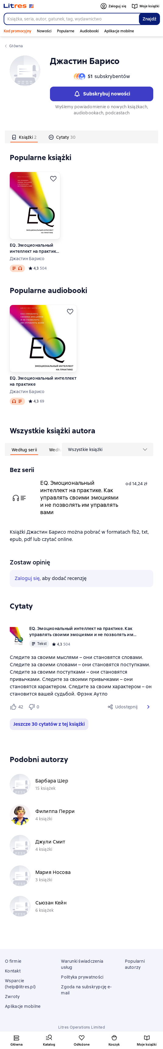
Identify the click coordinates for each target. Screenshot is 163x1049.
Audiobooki (89, 31)
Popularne (65, 31)
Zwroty (12, 996)
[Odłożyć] (53, 178)
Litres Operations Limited (81, 1027)
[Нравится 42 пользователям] (16, 707)
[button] (148, 707)
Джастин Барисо (27, 258)
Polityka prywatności (82, 977)
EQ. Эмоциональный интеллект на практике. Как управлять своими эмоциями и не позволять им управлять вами (35, 248)
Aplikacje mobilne (119, 31)
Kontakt (13, 971)
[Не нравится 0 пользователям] (34, 707)
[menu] (107, 449)
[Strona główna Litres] (19, 6)
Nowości (44, 31)
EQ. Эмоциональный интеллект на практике (43, 381)
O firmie (13, 961)
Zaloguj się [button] (27, 578)
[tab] (24, 136)
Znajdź (149, 19)
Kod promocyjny (17, 31)
